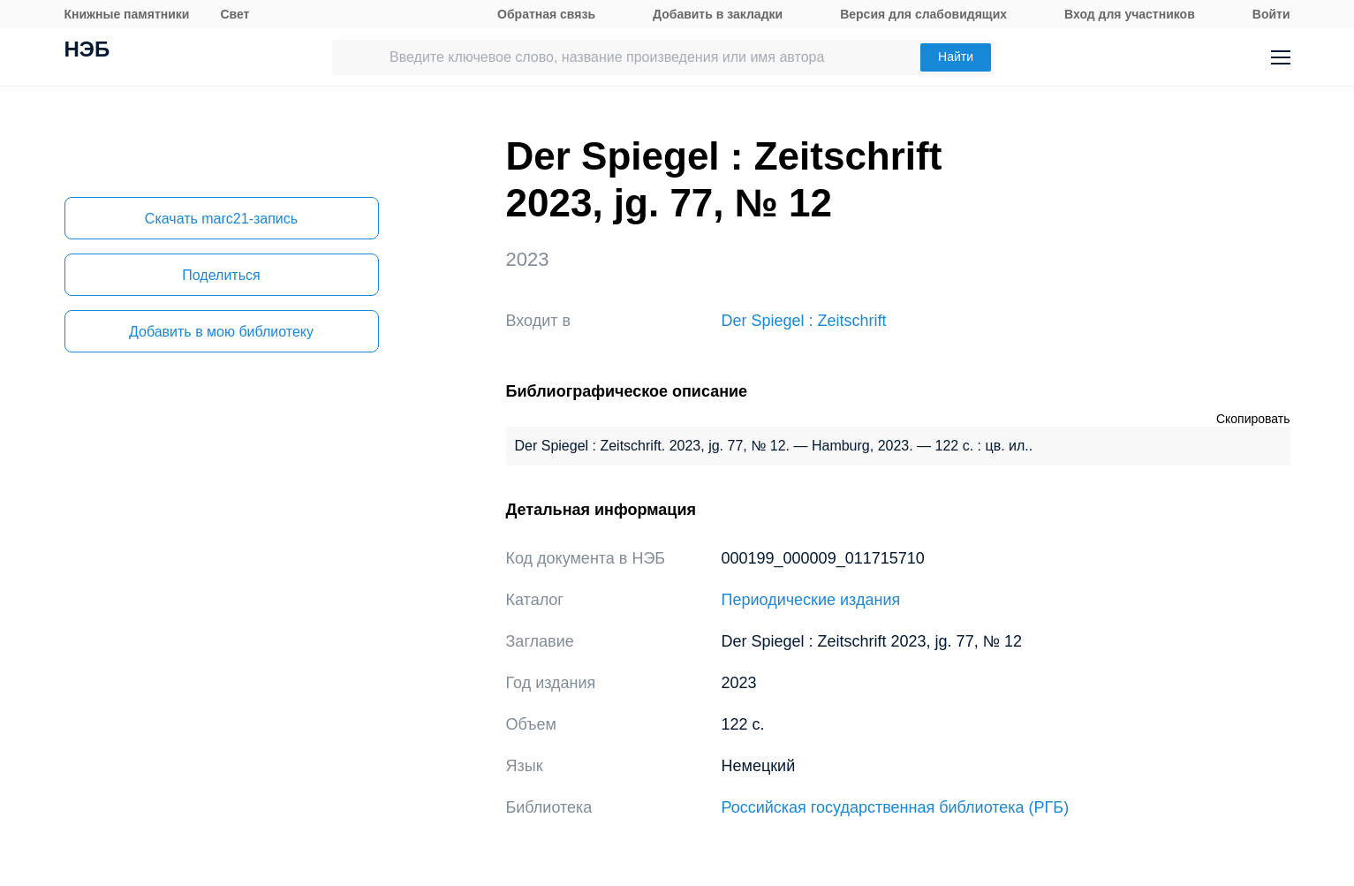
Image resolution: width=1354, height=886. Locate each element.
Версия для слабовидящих (923, 14)
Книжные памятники (127, 14)
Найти (955, 56)
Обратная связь (546, 14)
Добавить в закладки (718, 14)
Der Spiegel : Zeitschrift (804, 320)
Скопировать (1253, 419)
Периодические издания (811, 600)
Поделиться (221, 275)
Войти (1271, 14)
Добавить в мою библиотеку (221, 331)
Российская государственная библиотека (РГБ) (896, 807)
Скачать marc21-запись (221, 218)
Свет (234, 14)
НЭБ (87, 51)
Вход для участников (1129, 14)
